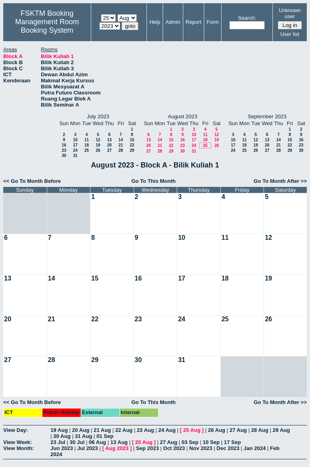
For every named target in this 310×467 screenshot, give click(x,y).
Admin (172, 22)
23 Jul (57, 442)
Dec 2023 (228, 448)
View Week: (17, 442)
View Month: (18, 448)
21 (120, 145)
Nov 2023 (200, 448)
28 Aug (259, 430)
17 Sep (232, 442)
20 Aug (80, 430)
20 (109, 145)
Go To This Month (153, 181)
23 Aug (145, 430)
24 (75, 150)
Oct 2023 (174, 448)
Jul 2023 (87, 448)
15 (132, 140)
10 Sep (211, 442)
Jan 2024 (255, 448)
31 (75, 155)
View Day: (15, 430)
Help (154, 22)
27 (109, 150)
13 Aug (119, 442)
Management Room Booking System (47, 26)
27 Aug (238, 430)
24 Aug (167, 430)
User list (289, 34)
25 (86, 150)
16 (64, 145)
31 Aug (83, 436)
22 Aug (123, 430)
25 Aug (192, 430)
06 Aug (97, 442)
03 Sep (190, 442)
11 (86, 140)
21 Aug (102, 430)
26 (98, 150)
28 (120, 150)
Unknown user (290, 13)
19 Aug (59, 430)
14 (120, 140)
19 (98, 145)
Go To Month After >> (280, 181)
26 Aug (216, 430)
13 (109, 140)
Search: (247, 18)
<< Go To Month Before (32, 181)
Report (193, 22)
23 (64, 150)
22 (132, 145)
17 (75, 145)
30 (64, 155)
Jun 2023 (61, 448)
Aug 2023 (117, 448)
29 (132, 150)
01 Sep (104, 436)
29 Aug (281, 430)
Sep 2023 (147, 448)
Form (213, 22)
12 (98, 140)
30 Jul (76, 442)
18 (86, 145)
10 (75, 140)
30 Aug (62, 436)
